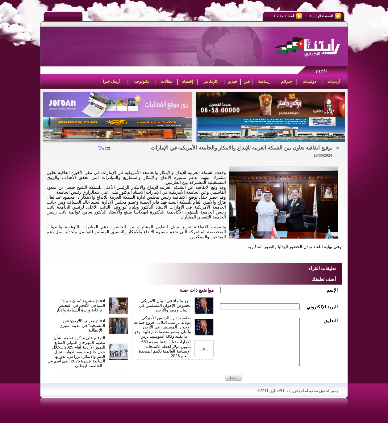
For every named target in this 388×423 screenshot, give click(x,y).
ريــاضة (264, 81)
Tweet (104, 147)
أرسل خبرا (112, 81)
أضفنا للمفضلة (283, 16)
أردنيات (334, 81)
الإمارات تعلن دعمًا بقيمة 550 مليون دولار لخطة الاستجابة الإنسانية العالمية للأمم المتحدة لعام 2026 (165, 349)
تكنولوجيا (141, 81)
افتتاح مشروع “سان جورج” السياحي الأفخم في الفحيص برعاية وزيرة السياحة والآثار (80, 305)
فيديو (232, 81)
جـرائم (286, 81)
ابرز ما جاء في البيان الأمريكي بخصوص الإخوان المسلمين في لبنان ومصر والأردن (165, 305)
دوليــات (309, 81)
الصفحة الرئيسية (321, 16)
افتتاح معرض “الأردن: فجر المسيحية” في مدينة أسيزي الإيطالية (82, 325)
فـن (247, 81)
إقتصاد (187, 81)
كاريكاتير (211, 81)
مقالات (166, 81)
